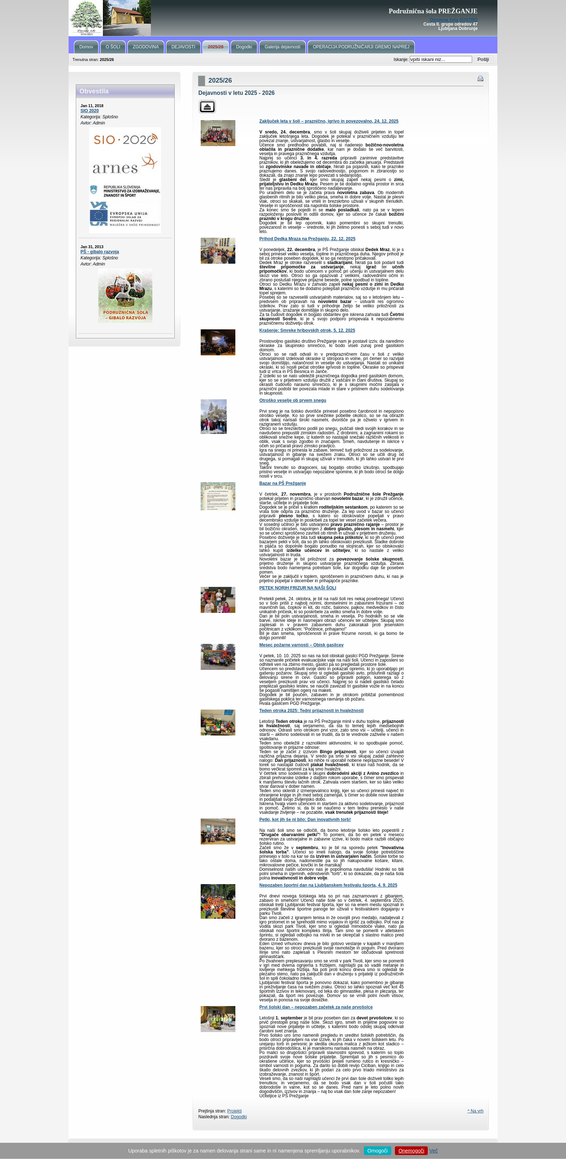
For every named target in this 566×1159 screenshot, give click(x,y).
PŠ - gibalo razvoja (99, 251)
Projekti (234, 1111)
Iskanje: (401, 59)
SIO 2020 (89, 110)
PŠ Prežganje (283, 18)
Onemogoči (412, 1151)
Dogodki (239, 1116)
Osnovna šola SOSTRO (454, 19)
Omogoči (377, 1151)
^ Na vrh (475, 1111)
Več (433, 1151)
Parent (207, 107)
